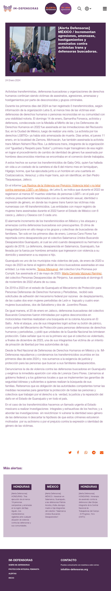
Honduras (21, 487)
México (52, 487)
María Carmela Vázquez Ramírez (82, 273)
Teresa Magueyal (47, 269)
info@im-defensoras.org (74, 569)
